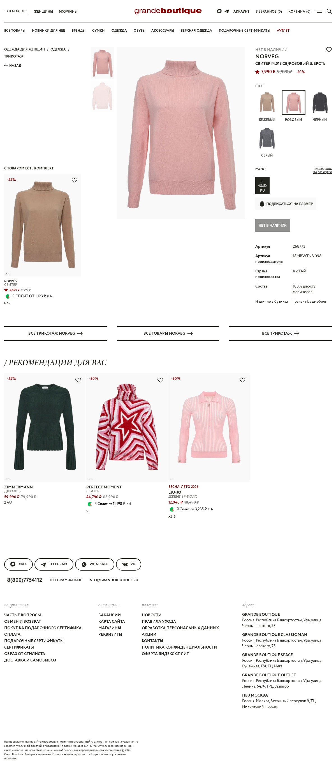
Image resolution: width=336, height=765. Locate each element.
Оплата (12, 634)
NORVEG (267, 57)
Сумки (98, 30)
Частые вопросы (22, 615)
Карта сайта (111, 621)
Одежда (119, 30)
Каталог (14, 11)
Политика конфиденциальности (179, 647)
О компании (109, 604)
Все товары (14, 30)
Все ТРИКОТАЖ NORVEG (55, 333)
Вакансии (109, 615)
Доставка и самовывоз (30, 660)
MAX (18, 564)
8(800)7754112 (24, 580)
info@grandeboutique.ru (113, 580)
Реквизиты (110, 634)
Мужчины (68, 11)
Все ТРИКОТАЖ (280, 333)
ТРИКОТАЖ (13, 56)
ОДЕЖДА (58, 49)
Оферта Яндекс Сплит (165, 653)
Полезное (149, 604)
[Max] (219, 11)
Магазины (109, 628)
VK (128, 564)
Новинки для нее (48, 30)
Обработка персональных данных (180, 628)
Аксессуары (162, 30)
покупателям (16, 604)
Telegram (54, 564)
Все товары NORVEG (168, 333)
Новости (151, 615)
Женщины (43, 11)
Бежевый (267, 106)
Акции (149, 634)
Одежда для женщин (24, 49)
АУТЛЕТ (283, 30)
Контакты (152, 641)
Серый (267, 141)
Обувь (139, 30)
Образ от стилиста (24, 653)
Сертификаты (19, 647)
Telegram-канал (65, 580)
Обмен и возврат (22, 621)
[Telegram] (226, 11)
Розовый (293, 106)
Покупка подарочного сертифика (43, 628)
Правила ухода (159, 621)
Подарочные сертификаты (244, 30)
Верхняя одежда (196, 30)
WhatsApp (94, 564)
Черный (320, 106)
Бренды (78, 30)
